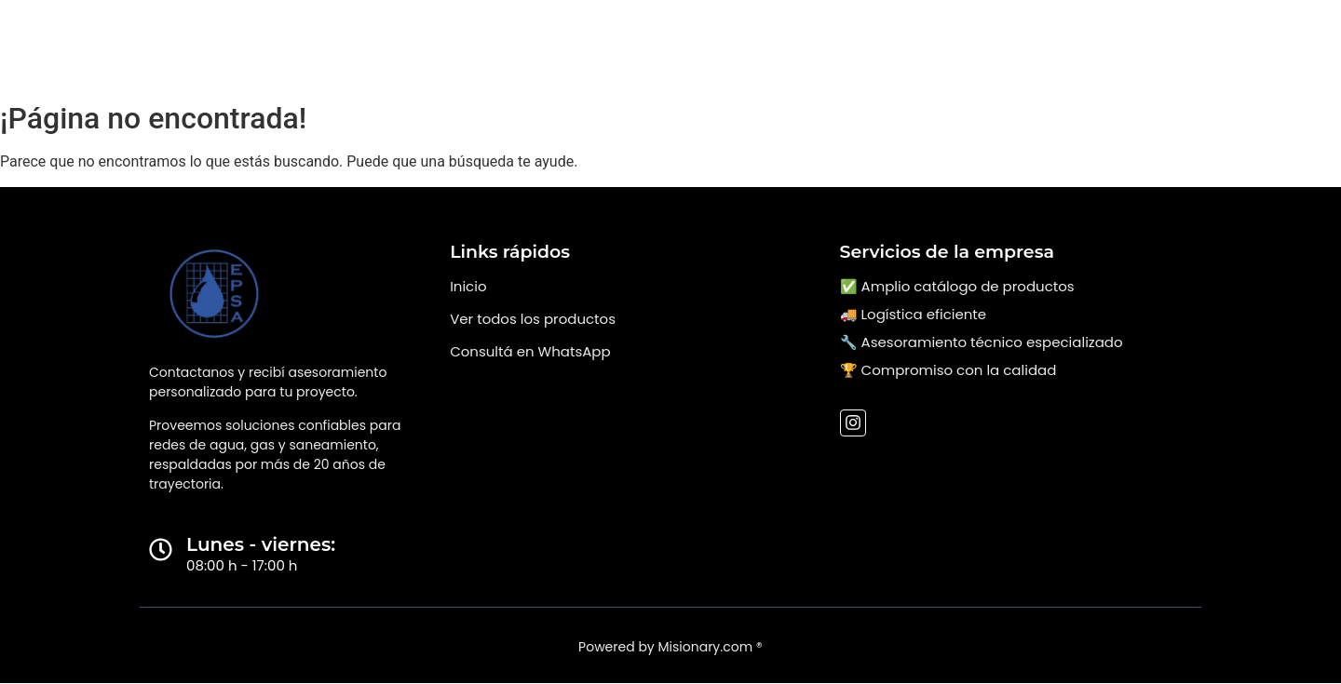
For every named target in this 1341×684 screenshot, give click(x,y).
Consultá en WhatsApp (530, 351)
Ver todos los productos (533, 319)
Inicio (468, 286)
